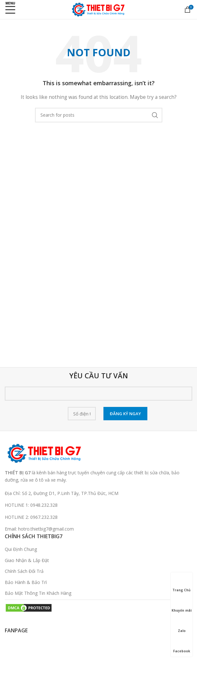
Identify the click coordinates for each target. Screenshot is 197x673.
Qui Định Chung (21, 549)
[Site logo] (98, 9)
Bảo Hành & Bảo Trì (26, 582)
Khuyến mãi (182, 605)
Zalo (181, 625)
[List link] (98, 505)
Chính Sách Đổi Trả (24, 571)
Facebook (181, 645)
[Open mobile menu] (10, 9)
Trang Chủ (181, 584)
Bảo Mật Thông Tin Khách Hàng (38, 593)
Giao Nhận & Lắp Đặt (27, 560)
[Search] (98, 115)
